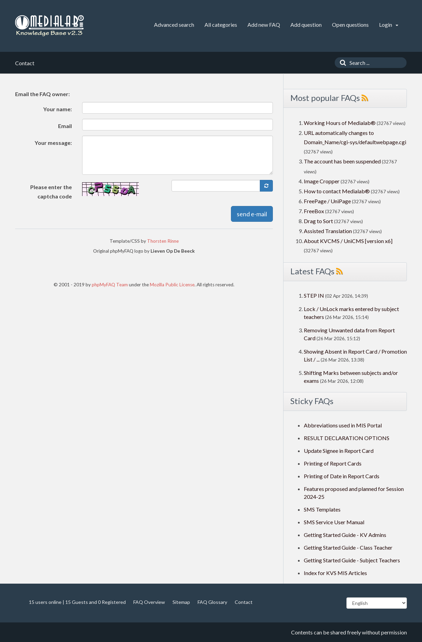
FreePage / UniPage (327, 201)
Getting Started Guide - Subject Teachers (352, 560)
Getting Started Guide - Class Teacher (348, 547)
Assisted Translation (328, 231)
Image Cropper (322, 181)
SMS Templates (322, 509)
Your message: (53, 142)
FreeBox (314, 211)
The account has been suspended (342, 161)
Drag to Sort (318, 221)
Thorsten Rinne (163, 241)
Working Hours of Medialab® (340, 122)
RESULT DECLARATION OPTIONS (346, 438)
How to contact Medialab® (337, 191)
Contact (244, 602)
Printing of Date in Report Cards (341, 476)
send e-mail (252, 214)
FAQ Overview (149, 602)
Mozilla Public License (172, 284)
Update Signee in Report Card (339, 450)
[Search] (341, 62)
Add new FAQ (263, 24)
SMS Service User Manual (334, 522)
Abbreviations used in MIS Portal (343, 425)
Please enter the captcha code (51, 191)
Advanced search (174, 24)
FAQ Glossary (212, 602)
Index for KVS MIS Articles (335, 573)
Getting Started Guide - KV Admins (345, 534)
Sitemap (181, 602)
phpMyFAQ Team (110, 284)
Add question (306, 24)
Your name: (57, 109)
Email (65, 126)
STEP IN (314, 295)
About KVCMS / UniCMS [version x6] (348, 241)
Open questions (350, 24)
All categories (220, 24)
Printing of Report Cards (333, 463)
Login (388, 24)
